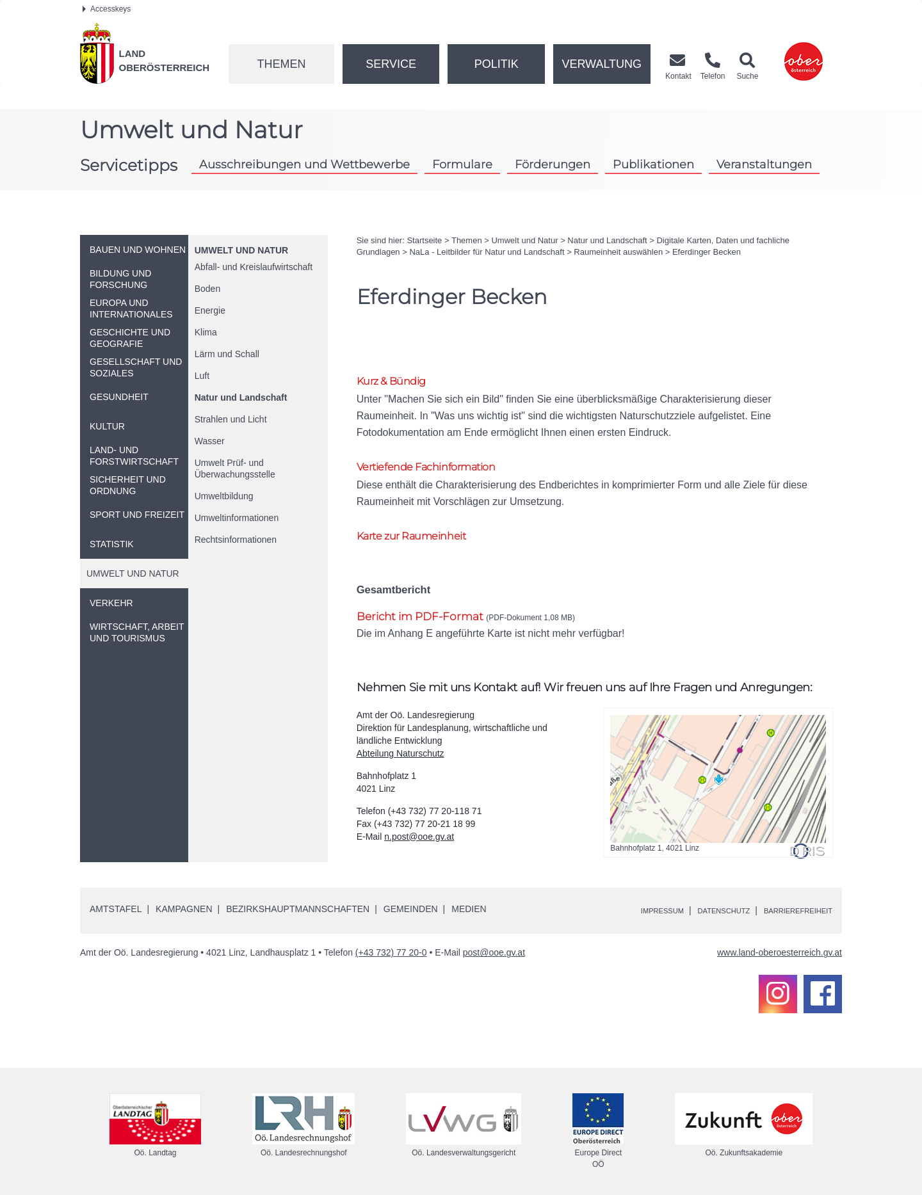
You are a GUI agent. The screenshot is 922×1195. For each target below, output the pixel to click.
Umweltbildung (224, 496)
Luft (202, 376)
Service (391, 64)
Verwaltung (602, 64)
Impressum (624, 903)
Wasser (210, 441)
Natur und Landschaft (241, 397)
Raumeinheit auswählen (618, 252)
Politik (496, 64)
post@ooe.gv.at (494, 945)
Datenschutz (699, 903)
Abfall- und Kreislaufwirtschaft (253, 267)
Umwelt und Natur (241, 250)
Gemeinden (411, 902)
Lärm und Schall (227, 354)
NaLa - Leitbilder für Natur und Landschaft (486, 252)
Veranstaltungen (764, 164)
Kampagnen (184, 902)
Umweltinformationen (237, 518)
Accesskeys (107, 8)
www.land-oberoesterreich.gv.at (779, 945)
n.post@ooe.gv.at (419, 829)
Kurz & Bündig (398, 381)
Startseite (424, 240)
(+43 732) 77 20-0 (391, 945)
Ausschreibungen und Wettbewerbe (304, 164)
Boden (207, 289)
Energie (210, 310)
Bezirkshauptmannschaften (297, 902)
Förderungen (552, 164)
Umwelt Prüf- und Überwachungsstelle (235, 468)
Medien (468, 902)
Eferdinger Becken (706, 252)
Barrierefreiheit (789, 903)
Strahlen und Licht (231, 419)
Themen (281, 64)
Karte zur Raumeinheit (422, 527)
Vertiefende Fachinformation (440, 454)
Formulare (462, 164)
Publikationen (653, 164)
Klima (206, 332)
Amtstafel (116, 902)
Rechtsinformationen (236, 539)
